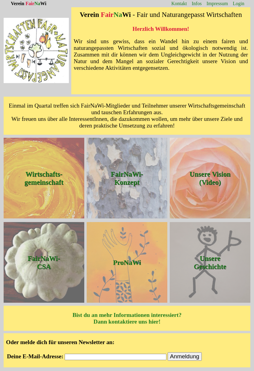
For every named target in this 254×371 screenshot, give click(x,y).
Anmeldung (184, 356)
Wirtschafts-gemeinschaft (43, 178)
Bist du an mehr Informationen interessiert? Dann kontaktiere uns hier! (127, 318)
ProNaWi (127, 262)
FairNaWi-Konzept (127, 178)
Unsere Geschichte (210, 262)
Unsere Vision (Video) (210, 178)
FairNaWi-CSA (44, 262)
